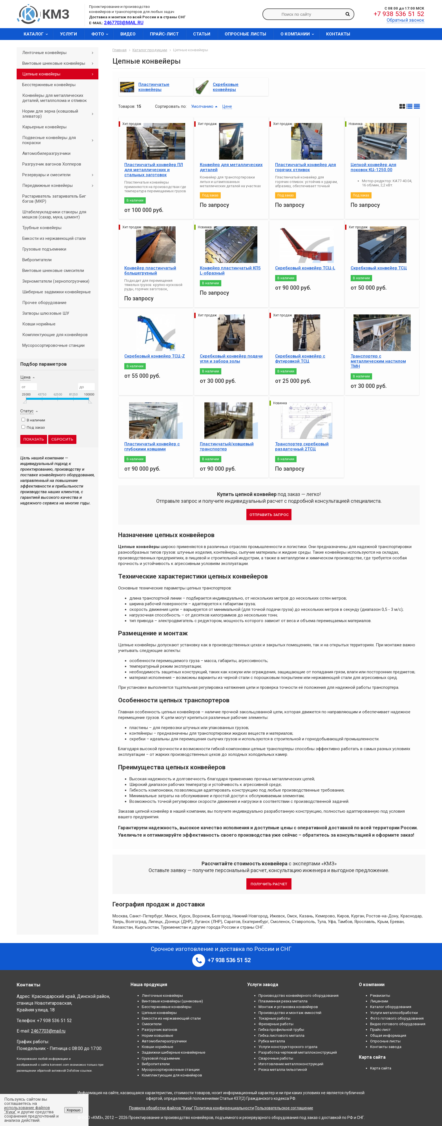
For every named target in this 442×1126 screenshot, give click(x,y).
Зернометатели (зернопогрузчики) (55, 281)
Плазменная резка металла (283, 1001)
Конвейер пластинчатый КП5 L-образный (230, 270)
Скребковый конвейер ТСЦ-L (305, 268)
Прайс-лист (164, 34)
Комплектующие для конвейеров (55, 334)
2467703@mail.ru (48, 1031)
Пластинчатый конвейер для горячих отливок (305, 167)
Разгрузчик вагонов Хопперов (51, 164)
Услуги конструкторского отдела (287, 1046)
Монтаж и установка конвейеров (288, 1006)
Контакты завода (385, 1046)
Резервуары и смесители (59, 175)
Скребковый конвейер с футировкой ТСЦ (300, 359)
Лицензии (379, 1001)
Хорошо (73, 1110)
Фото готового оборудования (397, 1018)
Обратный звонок (405, 20)
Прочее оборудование (44, 302)
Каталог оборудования (390, 1006)
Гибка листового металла (281, 1035)
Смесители (152, 1024)
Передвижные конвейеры (59, 185)
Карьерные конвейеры (44, 126)
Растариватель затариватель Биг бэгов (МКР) (54, 199)
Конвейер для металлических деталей (231, 167)
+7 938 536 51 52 (399, 14)
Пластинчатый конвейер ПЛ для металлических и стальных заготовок (153, 169)
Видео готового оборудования (397, 1024)
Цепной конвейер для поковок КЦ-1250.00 (373, 167)
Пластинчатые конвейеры (153, 87)
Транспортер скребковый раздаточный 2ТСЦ (302, 446)
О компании (299, 34)
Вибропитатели (37, 259)
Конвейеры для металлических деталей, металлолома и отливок (54, 98)
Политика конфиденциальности (224, 1108)
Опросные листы (245, 34)
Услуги (68, 34)
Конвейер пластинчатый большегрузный (150, 270)
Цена (25, 377)
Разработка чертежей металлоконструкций (297, 1052)
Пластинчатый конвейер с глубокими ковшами (152, 446)
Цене (227, 106)
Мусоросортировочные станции (53, 345)
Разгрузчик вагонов (159, 1029)
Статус (27, 411)
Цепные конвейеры (59, 74)
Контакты (338, 34)
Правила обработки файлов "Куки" (161, 1108)
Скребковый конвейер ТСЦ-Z (154, 356)
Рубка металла (271, 1041)
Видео (128, 34)
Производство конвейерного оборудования (298, 995)
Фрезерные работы (275, 1024)
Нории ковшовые (157, 1035)
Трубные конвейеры (41, 227)
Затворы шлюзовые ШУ (45, 313)
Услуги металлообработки (394, 1012)
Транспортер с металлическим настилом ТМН (378, 361)
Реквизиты (380, 995)
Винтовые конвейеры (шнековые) (172, 1001)
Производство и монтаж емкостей (289, 1012)
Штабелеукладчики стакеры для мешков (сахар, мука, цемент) (54, 214)
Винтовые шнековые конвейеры (59, 63)
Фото (101, 34)
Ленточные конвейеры (59, 52)
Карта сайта (380, 1068)
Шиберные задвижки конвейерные (56, 291)
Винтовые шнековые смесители (53, 270)
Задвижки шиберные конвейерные (173, 1052)
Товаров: (126, 106)
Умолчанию (202, 106)
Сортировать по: (171, 106)
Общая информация (388, 1035)
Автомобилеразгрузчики (46, 153)
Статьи (201, 34)
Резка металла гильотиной (282, 1069)
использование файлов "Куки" (27, 1109)
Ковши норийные (39, 324)
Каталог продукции (149, 50)
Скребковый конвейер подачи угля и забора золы (231, 359)
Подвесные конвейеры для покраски (59, 140)
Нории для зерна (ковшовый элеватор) (59, 114)
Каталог (38, 34)
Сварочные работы (275, 1058)
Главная (119, 50)
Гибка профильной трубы (281, 1029)
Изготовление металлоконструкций (290, 1064)
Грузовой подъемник (161, 1058)
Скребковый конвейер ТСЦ (379, 268)
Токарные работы (274, 1018)
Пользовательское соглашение (284, 1108)
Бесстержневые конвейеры (49, 84)
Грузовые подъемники (44, 249)
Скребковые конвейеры (225, 87)
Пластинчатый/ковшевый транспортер (227, 446)
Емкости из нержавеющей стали (54, 238)
